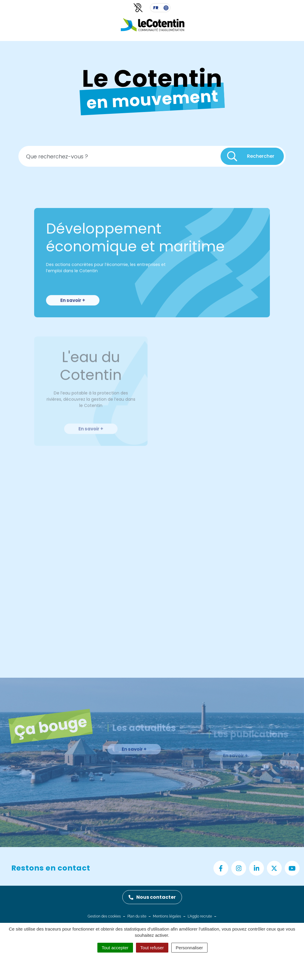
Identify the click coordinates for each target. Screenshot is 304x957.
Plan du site (136, 916)
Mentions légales (167, 916)
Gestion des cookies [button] (104, 916)
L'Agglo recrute (200, 916)
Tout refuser (152, 947)
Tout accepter (115, 947)
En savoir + (72, 313)
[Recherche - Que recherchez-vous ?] (120, 158)
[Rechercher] (252, 157)
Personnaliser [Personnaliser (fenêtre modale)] (189, 947)
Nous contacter (152, 897)
